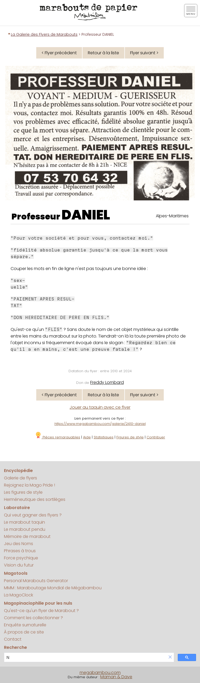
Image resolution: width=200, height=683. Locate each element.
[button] (170, 657)
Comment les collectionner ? (33, 618)
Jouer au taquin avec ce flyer (100, 407)
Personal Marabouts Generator (36, 581)
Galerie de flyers (20, 478)
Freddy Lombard (107, 382)
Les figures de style (23, 492)
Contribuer (156, 437)
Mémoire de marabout (27, 536)
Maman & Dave (116, 677)
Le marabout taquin (24, 522)
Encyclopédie (18, 471)
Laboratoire (17, 508)
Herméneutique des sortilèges (34, 499)
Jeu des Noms (18, 544)
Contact (12, 639)
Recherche (15, 647)
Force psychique (21, 558)
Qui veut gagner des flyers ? (33, 515)
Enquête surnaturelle (25, 625)
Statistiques (103, 437)
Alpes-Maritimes (172, 216)
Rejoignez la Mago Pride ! (29, 485)
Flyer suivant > (144, 53)
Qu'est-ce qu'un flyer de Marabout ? (41, 611)
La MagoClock (18, 595)
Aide (87, 437)
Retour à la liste (103, 53)
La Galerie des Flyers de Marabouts (44, 34)
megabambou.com (100, 672)
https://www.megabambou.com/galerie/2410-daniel (100, 423)
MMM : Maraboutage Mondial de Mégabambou (53, 588)
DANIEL (86, 215)
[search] (85, 657)
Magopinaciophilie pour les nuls (38, 603)
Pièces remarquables (57, 437)
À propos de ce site (24, 632)
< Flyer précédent (59, 53)
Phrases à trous (20, 551)
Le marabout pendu (24, 529)
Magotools (16, 573)
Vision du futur (19, 565)
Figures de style (130, 437)
